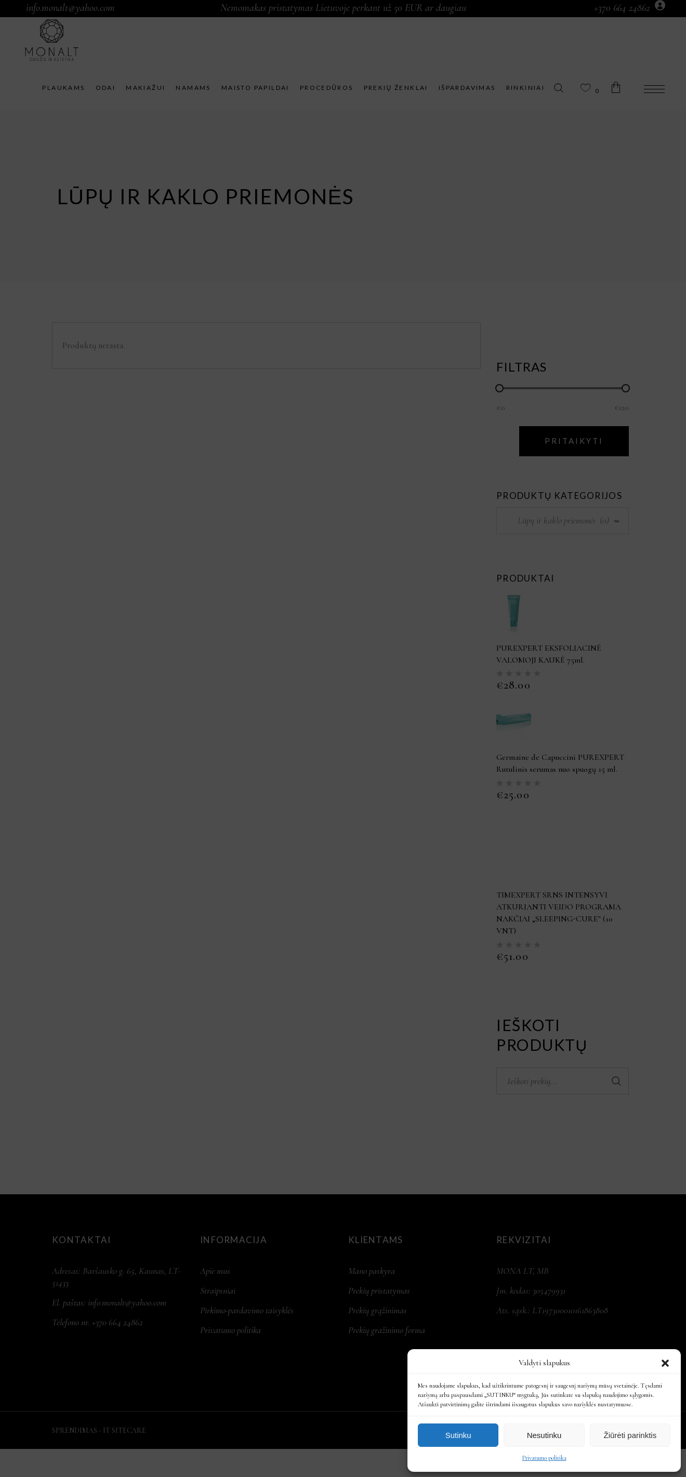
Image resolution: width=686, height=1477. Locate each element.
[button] (665, 1363)
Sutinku (458, 1435)
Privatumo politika (544, 1457)
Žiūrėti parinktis (629, 1435)
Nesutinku (544, 1435)
